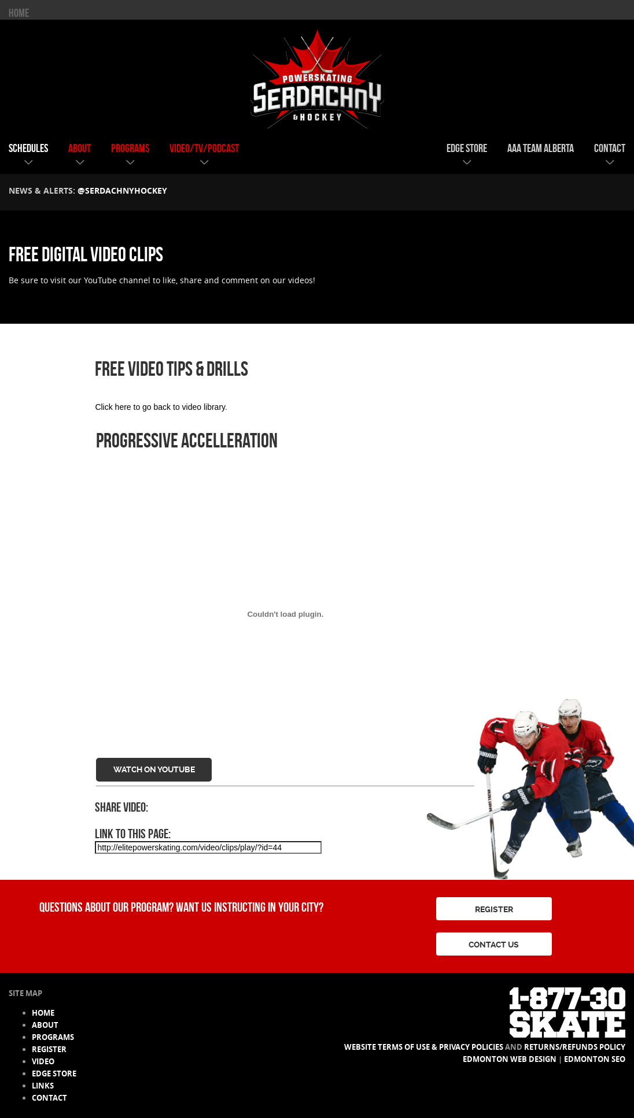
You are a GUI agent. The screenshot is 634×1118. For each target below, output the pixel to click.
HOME (19, 12)
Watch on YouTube (154, 769)
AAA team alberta (540, 148)
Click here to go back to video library (160, 407)
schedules (28, 148)
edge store (467, 148)
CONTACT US (494, 944)
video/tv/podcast (204, 148)
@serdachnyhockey (122, 190)
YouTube (100, 280)
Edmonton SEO (594, 1059)
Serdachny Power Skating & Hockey (317, 74)
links (43, 1085)
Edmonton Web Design (509, 1059)
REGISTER (494, 909)
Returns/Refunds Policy (574, 1047)
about (79, 148)
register (49, 1049)
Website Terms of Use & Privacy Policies (423, 1047)
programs (130, 148)
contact (609, 148)
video (43, 1061)
